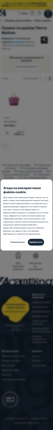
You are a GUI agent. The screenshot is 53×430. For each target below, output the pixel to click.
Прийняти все (35, 242)
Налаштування (18, 242)
